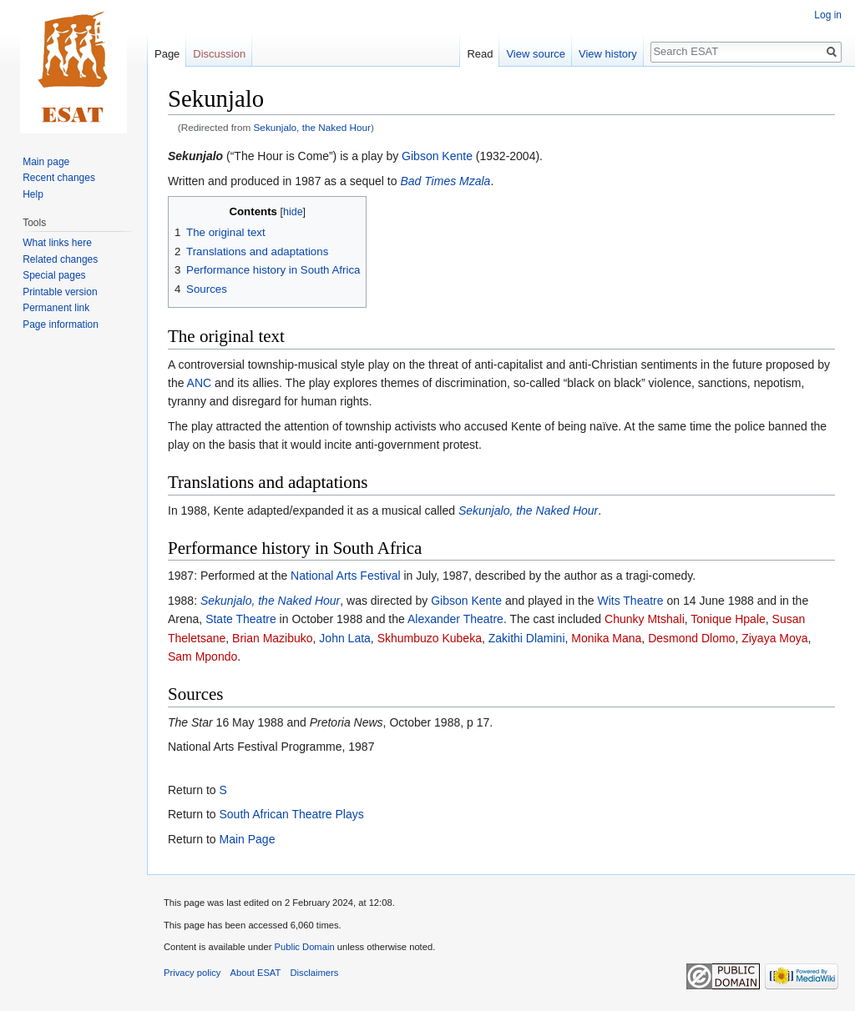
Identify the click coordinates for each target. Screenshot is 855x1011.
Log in (828, 15)
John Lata (345, 638)
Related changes (60, 259)
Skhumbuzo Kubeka (429, 638)
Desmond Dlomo (691, 638)
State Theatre (240, 619)
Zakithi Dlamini (526, 638)
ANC (199, 383)
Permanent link (56, 308)
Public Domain (304, 947)
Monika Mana (606, 638)
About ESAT (255, 973)
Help (33, 194)
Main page (46, 162)
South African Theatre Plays (291, 814)
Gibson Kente (437, 156)
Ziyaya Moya (774, 638)
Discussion (219, 54)
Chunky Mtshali (645, 619)
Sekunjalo (195, 156)
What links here (57, 243)
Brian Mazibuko (272, 638)
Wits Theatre (630, 600)
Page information (61, 324)
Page (167, 54)
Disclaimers (315, 973)
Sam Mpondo (202, 656)
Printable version (60, 292)
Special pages (54, 275)
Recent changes (59, 178)
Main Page (247, 839)
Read (480, 54)
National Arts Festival (346, 575)
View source (535, 54)
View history (608, 54)
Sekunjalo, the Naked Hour (312, 127)
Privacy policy (192, 973)
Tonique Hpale (728, 619)
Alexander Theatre (455, 619)
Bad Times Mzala (445, 181)
